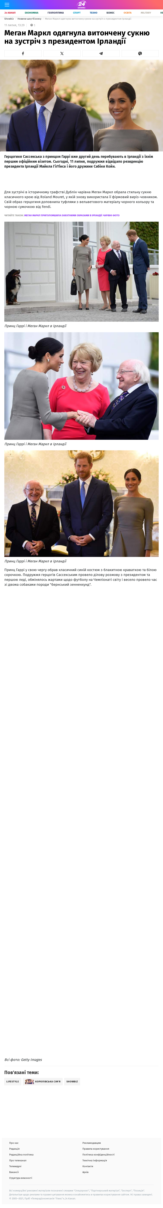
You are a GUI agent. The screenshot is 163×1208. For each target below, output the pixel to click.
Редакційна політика (21, 1154)
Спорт (77, 12)
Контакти (87, 1166)
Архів (85, 1172)
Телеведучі (15, 1166)
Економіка (31, 12)
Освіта (128, 12)
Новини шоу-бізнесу (30, 19)
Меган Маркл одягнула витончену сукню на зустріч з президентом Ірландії (88, 19)
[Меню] (7, 4)
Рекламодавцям (91, 1143)
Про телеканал (17, 1160)
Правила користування (95, 1148)
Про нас (13, 1143)
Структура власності (20, 1178)
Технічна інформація (94, 1160)
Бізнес (110, 12)
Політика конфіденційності (98, 1154)
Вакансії (14, 1172)
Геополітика (56, 12)
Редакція (14, 1148)
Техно (93, 12)
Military (146, 12)
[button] (23, 53)
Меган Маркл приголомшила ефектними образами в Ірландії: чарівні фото (72, 215)
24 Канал (10, 12)
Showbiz (9, 19)
